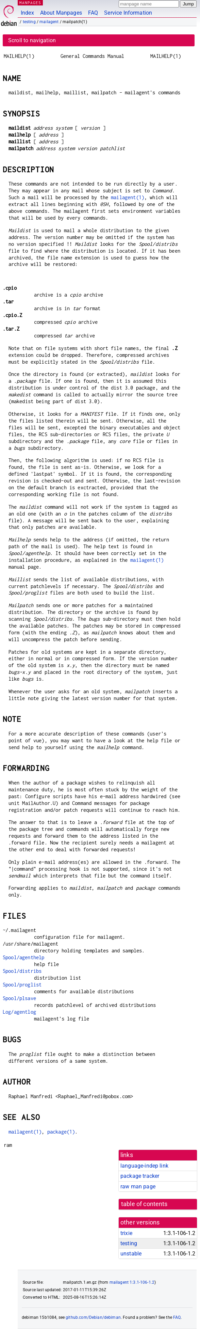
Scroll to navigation (32, 40)
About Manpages (61, 13)
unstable (130, 1253)
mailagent (49, 21)
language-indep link (144, 1165)
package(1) (61, 1132)
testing (29, 21)
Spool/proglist (22, 984)
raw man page (137, 1186)
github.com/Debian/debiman (93, 1317)
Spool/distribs (22, 971)
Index (27, 13)
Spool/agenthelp (23, 957)
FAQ (93, 13)
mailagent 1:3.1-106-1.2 (132, 1282)
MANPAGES (30, 2)
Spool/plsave (19, 998)
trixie (126, 1233)
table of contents (144, 1204)
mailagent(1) (127, 197)
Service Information (128, 13)
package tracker (139, 1176)
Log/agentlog (19, 1012)
